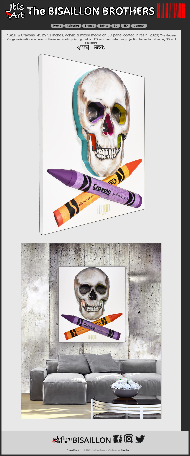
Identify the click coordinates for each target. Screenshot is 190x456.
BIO (125, 25)
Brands (89, 25)
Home (57, 25)
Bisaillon (125, 450)
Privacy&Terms (74, 450)
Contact (139, 25)
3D (115, 25)
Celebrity (73, 25)
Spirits (104, 25)
